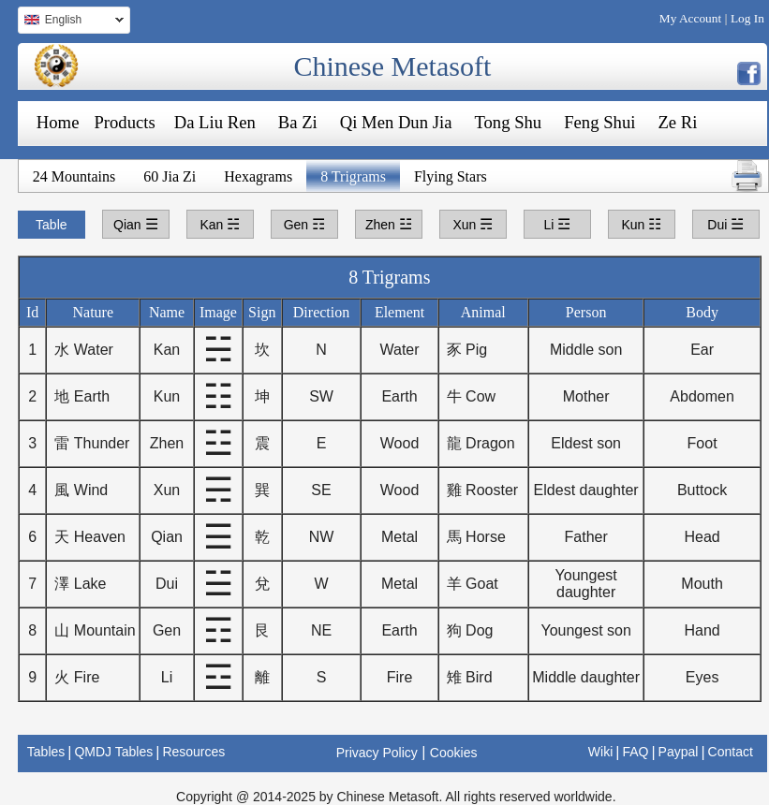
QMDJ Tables (113, 751)
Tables (46, 751)
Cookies (454, 752)
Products (124, 122)
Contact (730, 751)
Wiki (600, 751)
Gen (304, 224)
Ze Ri (677, 122)
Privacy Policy (377, 752)
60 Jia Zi (169, 176)
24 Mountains (74, 176)
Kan (220, 224)
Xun (472, 224)
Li (556, 224)
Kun (641, 224)
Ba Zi (298, 122)
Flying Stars (450, 176)
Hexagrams (258, 176)
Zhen (388, 224)
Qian (135, 224)
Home (58, 122)
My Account (690, 18)
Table (51, 224)
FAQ (635, 751)
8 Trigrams (353, 176)
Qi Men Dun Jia (396, 122)
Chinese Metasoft (392, 66)
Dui (725, 224)
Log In (747, 18)
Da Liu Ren (215, 122)
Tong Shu (507, 122)
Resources (193, 751)
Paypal (678, 751)
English (71, 22)
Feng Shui (599, 122)
